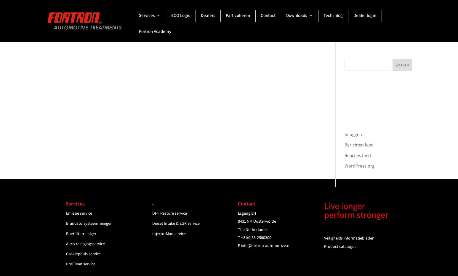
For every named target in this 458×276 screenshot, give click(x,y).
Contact (268, 15)
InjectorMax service (169, 233)
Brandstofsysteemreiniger (89, 223)
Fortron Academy (155, 31)
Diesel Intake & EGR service (176, 223)
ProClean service (80, 264)
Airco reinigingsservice (85, 243)
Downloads (296, 15)
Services (147, 15)
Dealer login (364, 15)
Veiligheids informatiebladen (349, 238)
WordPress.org (359, 166)
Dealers (208, 15)
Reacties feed (358, 155)
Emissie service (79, 213)
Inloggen (353, 134)
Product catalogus (340, 246)
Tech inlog (333, 15)
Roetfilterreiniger (81, 233)
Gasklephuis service (83, 253)
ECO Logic (180, 15)
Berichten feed (359, 145)
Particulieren (238, 15)
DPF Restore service (169, 213)
